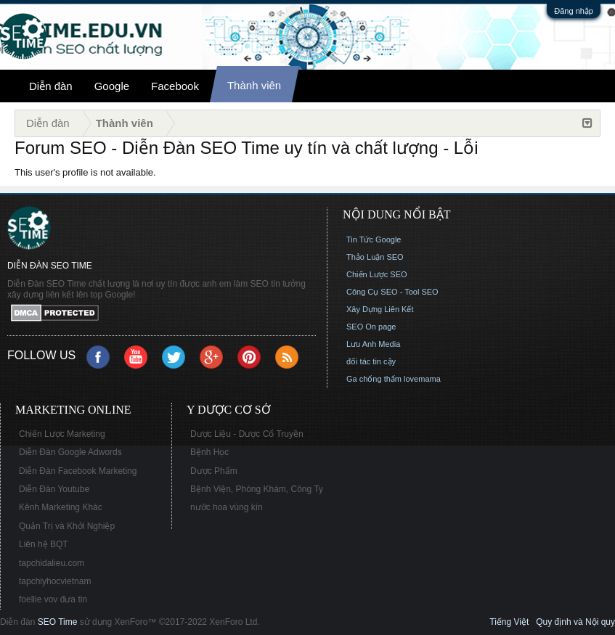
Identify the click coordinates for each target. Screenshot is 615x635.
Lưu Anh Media (373, 344)
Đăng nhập (573, 11)
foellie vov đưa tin (53, 599)
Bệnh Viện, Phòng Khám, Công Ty (256, 489)
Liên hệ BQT (43, 544)
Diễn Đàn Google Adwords (70, 452)
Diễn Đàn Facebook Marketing (78, 471)
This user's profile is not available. (85, 172)
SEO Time (58, 622)
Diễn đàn (51, 86)
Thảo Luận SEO (375, 257)
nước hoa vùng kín (226, 507)
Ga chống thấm (374, 378)
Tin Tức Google (373, 239)
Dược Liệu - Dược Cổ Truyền (247, 434)
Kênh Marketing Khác (60, 507)
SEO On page (371, 326)
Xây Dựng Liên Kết (380, 309)
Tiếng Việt (509, 622)
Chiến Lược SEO (376, 274)
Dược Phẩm (213, 471)
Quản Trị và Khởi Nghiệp (67, 526)
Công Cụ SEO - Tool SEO (392, 291)
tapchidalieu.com (51, 563)
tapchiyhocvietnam (55, 581)
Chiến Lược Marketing (62, 434)
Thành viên (254, 85)
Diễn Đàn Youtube (54, 489)
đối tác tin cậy (371, 361)
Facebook (175, 86)
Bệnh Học (209, 452)
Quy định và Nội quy (575, 622)
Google (111, 86)
